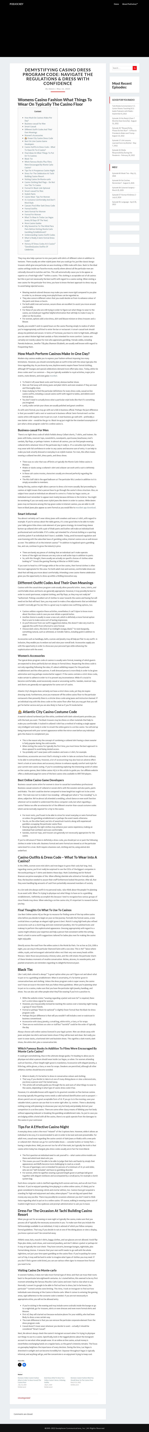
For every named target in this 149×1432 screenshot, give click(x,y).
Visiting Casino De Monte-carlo (38, 179)
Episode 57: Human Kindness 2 (124, 195)
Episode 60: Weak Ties (120, 173)
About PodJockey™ (129, 4)
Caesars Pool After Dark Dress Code (40, 205)
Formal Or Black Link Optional (37, 188)
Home (115, 4)
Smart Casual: (30, 126)
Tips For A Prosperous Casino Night (40, 170)
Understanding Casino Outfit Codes (40, 235)
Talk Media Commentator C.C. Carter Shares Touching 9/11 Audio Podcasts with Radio (123, 108)
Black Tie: (29, 158)
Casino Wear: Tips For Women (37, 196)
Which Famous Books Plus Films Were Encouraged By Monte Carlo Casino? (39, 164)
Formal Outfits (31, 208)
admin (52, 89)
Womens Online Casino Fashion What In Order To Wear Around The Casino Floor (29, 1380)
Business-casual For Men (35, 123)
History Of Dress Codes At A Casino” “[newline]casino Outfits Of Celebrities (40, 246)
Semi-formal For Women (35, 211)
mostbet (53, 375)
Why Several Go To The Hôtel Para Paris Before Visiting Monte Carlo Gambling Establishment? (39, 229)
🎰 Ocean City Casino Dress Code (39, 138)
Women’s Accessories (34, 135)
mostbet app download (86, 507)
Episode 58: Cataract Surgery (123, 187)
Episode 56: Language (120, 202)
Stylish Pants (30, 194)
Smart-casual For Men (34, 191)
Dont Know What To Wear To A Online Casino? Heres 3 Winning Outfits (54, 1380)
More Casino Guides (33, 223)
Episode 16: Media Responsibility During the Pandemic (122, 152)
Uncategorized (24, 1398)
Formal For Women (33, 214)
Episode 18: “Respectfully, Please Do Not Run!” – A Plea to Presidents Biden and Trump (124, 130)
